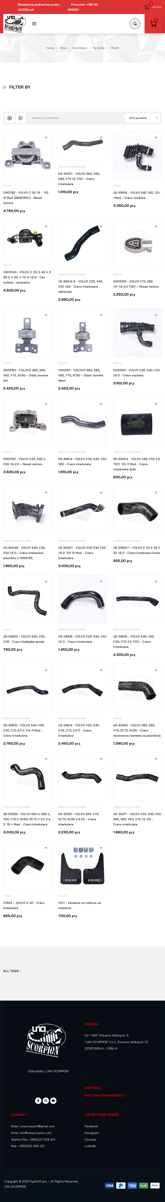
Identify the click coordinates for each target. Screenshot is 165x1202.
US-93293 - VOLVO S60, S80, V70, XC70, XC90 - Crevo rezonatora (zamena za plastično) (136, 730)
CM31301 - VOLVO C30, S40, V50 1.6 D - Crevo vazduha (136, 372)
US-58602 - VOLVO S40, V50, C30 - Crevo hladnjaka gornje (24, 639)
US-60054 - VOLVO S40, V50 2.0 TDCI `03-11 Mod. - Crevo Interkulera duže (136, 464)
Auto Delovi (79, 47)
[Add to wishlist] (46, 137)
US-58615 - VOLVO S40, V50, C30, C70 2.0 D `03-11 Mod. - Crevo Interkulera (23, 730)
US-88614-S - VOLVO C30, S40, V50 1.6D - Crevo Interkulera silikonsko (80, 286)
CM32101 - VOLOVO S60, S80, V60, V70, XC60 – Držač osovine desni (80, 375)
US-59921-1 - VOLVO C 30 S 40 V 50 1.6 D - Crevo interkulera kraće (136, 550)
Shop (63, 47)
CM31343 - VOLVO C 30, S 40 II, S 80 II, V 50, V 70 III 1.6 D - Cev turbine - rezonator (27, 277)
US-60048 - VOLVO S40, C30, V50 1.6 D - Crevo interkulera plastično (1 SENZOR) (24, 553)
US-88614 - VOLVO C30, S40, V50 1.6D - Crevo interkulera (82, 461)
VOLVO (7, 185)
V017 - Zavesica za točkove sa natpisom (79, 905)
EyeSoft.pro (38, 1181)
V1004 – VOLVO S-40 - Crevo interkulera (23, 905)
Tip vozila (98, 47)
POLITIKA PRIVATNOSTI (104, 1095)
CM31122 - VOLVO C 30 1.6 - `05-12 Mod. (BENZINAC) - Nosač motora (26, 198)
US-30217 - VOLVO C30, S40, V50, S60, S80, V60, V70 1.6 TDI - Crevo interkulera (137, 819)
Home (50, 47)
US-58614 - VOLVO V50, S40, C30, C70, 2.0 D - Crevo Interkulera (78, 730)
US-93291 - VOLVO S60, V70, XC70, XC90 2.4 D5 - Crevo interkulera (78, 819)
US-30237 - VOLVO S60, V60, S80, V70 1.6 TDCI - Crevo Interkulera (79, 179)
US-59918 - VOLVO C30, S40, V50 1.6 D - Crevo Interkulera (82, 639)
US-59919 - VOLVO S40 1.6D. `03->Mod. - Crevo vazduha (136, 195)
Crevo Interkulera (72, 166)
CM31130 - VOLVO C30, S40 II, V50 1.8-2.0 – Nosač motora (24, 461)
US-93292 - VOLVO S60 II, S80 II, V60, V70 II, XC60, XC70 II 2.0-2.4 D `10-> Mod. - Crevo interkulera (26, 819)
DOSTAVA (93, 1087)
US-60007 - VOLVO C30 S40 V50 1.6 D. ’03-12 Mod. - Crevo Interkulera (82, 553)
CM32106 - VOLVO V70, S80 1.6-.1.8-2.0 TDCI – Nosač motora (136, 284)
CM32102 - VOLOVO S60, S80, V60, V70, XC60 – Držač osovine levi (25, 375)
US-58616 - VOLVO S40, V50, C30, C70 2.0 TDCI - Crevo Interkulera (133, 642)
